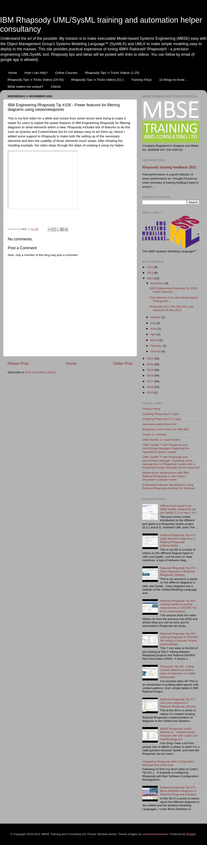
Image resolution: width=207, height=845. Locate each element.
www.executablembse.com (159, 424)
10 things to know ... (173, 79)
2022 (150, 278)
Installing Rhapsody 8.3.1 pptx (161, 419)
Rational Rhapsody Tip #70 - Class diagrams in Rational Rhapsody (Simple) (178, 571)
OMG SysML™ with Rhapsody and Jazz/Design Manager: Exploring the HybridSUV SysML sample (165, 448)
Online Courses (66, 73)
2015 (150, 392)
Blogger (191, 834)
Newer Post (18, 363)
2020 (150, 364)
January (156, 351)
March (154, 340)
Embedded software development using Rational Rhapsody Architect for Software (168, 486)
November (157, 283)
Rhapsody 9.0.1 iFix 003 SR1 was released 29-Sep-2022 (171, 308)
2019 (150, 370)
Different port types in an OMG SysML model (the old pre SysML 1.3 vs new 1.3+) (178, 509)
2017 (150, 381)
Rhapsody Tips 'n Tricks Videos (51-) (97, 79)
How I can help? (36, 73)
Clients (56, 86)
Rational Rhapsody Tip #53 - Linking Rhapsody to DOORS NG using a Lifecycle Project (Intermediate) (179, 639)
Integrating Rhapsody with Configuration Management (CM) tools (168, 763)
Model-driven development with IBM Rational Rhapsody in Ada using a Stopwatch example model (165, 476)
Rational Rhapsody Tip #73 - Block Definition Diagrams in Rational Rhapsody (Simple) (178, 791)
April (153, 334)
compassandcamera (155, 834)
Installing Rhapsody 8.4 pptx (160, 414)
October (156, 317)
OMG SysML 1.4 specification (161, 439)
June (153, 328)
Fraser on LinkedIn (154, 434)
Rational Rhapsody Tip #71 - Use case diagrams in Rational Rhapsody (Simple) (178, 703)
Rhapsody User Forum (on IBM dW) (165, 429)
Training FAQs (141, 79)
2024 (150, 267)
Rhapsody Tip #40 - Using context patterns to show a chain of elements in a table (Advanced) (177, 672)
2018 (150, 375)
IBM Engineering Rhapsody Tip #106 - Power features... (174, 290)
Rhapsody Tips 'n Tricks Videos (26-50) (36, 79)
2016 (150, 387)
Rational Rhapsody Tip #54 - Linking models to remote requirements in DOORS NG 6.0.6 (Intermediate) (178, 606)
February (156, 345)
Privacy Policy (151, 408)
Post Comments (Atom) (40, 372)
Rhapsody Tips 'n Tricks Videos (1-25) (112, 73)
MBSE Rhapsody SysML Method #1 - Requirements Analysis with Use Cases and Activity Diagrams (179, 734)
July (153, 323)
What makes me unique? (25, 86)
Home (12, 73)
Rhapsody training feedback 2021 (169, 167)
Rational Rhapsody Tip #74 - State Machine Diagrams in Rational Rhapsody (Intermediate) (178, 540)
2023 (150, 272)
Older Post (123, 363)
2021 (150, 358)
